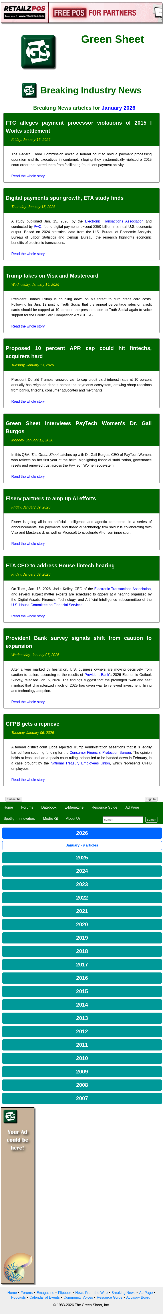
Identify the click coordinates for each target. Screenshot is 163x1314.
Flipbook (65, 1293)
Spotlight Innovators (19, 818)
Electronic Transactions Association (114, 221)
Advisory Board (138, 1297)
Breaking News (123, 1293)
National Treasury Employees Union (80, 763)
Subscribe (13, 799)
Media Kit (50, 818)
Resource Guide (104, 807)
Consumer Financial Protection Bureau (100, 752)
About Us (73, 818)
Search (151, 819)
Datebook (49, 807)
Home (8, 807)
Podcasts (18, 1297)
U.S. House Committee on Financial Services (46, 605)
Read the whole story (28, 176)
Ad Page (132, 807)
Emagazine (45, 1293)
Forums (27, 807)
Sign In (151, 799)
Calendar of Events (45, 1297)
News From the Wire (91, 1293)
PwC (37, 227)
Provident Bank (97, 675)
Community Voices (78, 1297)
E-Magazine (74, 807)
